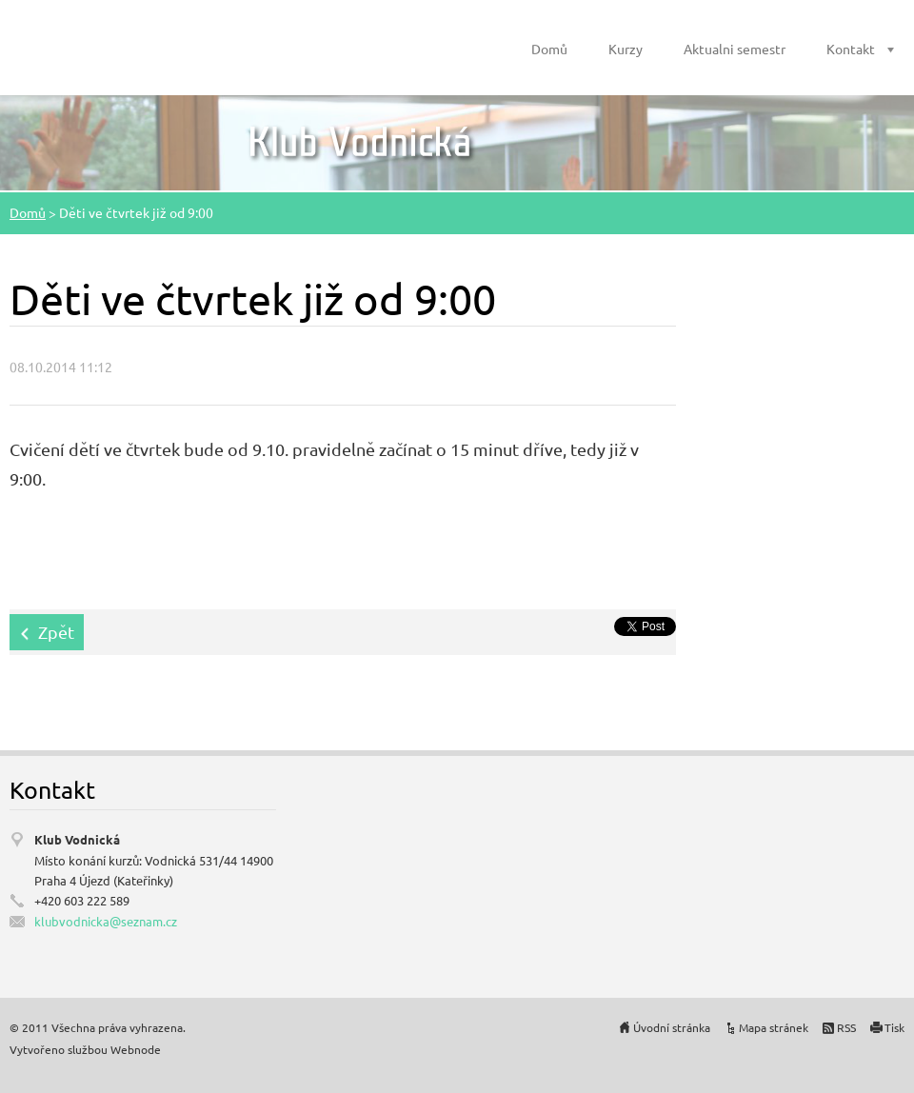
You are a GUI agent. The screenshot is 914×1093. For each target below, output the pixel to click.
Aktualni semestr (734, 48)
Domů (549, 48)
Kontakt (850, 48)
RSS (846, 1027)
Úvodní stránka (671, 1027)
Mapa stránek (773, 1027)
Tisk (894, 1027)
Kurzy (625, 48)
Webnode (135, 1049)
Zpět (56, 632)
